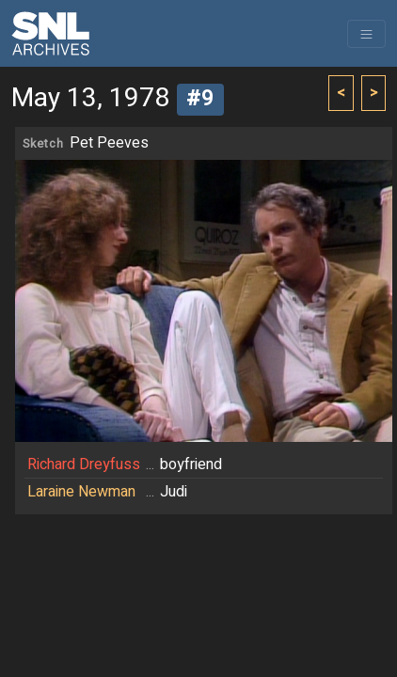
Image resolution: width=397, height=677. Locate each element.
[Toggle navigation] (366, 34)
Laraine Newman (81, 491)
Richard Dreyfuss (83, 464)
